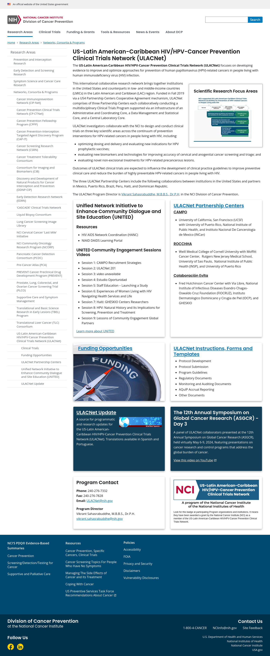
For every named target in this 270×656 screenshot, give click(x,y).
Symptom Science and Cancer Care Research (37, 83)
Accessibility (132, 549)
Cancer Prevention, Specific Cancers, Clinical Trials (84, 553)
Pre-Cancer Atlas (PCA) (32, 265)
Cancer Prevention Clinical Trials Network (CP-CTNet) (38, 111)
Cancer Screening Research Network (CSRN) (35, 148)
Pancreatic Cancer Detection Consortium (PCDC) (36, 256)
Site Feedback (253, 628)
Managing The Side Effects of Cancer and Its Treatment (86, 575)
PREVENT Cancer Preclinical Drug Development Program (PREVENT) (39, 274)
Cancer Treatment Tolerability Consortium (37, 159)
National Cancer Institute (247, 645)
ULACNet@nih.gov (99, 501)
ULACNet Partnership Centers (41, 362)
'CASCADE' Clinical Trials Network (39, 207)
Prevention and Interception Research (32, 61)
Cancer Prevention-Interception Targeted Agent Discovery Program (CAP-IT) (40, 135)
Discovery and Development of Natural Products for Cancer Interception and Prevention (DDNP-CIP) (37, 184)
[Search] (255, 20)
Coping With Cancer (79, 584)
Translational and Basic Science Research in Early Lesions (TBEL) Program (38, 312)
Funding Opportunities (36, 355)
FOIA (127, 556)
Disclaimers (132, 571)
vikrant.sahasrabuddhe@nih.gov (99, 519)
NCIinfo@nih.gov (225, 628)
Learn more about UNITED (95, 331)
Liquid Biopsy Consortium (34, 214)
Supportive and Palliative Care (28, 574)
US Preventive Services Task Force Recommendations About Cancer (89, 593)
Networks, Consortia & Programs (36, 92)
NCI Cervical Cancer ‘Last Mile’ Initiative (37, 234)
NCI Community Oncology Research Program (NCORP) (35, 245)
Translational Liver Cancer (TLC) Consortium (38, 324)
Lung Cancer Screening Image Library (37, 223)
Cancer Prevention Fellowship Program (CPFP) (37, 122)
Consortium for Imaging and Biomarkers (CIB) (36, 169)
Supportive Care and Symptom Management (37, 299)
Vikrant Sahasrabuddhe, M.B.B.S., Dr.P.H (150, 194)
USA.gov (257, 650)
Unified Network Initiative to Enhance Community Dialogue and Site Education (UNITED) (41, 373)
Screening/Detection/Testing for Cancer (30, 565)
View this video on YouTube (193, 460)
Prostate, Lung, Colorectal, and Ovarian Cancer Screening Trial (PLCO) (37, 286)
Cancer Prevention (20, 556)
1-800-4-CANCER (195, 628)
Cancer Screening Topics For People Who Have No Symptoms (91, 564)
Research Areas (23, 52)
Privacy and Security (138, 564)
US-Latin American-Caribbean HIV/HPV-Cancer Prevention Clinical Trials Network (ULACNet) (39, 337)
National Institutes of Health (245, 641)
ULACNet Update (32, 383)
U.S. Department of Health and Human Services (233, 637)
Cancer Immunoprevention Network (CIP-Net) (35, 101)
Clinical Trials (30, 348)
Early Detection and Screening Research (34, 72)
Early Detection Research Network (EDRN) (39, 198)
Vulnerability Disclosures (141, 578)
